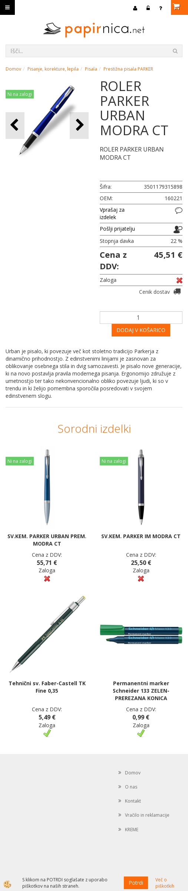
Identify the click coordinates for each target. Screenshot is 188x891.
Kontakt (133, 801)
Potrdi (136, 882)
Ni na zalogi (19, 94)
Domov (13, 69)
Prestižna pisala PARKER (128, 69)
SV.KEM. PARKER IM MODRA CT (141, 536)
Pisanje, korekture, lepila (53, 69)
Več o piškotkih (164, 883)
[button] (79, 125)
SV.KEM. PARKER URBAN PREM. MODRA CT (46, 540)
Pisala (91, 69)
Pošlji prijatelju (117, 228)
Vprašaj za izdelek (112, 213)
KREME (131, 829)
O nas (131, 787)
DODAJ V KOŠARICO (140, 330)
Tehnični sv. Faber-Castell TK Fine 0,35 (47, 687)
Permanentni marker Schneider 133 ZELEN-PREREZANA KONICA (141, 691)
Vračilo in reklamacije (147, 815)
